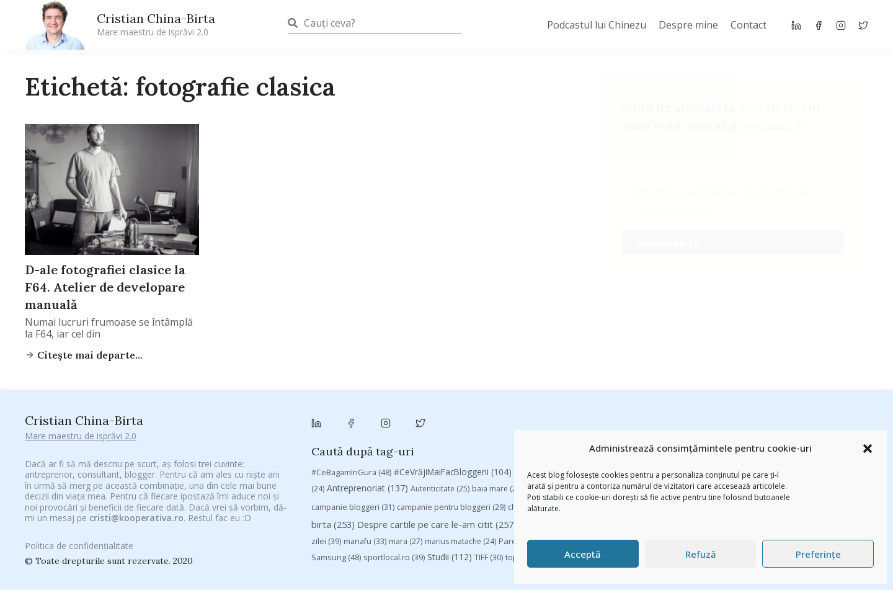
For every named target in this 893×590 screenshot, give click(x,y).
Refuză (700, 554)
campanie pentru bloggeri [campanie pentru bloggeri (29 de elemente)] (451, 444)
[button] (867, 448)
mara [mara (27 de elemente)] (405, 477)
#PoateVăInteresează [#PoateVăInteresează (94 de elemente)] (565, 408)
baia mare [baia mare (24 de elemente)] (497, 425)
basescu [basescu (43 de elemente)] (548, 425)
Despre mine (688, 25)
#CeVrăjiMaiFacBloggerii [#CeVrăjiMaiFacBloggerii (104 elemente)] (453, 408)
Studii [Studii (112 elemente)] (449, 493)
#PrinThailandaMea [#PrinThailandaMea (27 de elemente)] (660, 408)
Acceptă (582, 554)
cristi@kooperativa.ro (136, 502)
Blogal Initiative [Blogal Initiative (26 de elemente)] (608, 425)
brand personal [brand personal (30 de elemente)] (681, 425)
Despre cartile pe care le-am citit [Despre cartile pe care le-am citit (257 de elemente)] (437, 460)
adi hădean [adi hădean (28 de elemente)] (807, 408)
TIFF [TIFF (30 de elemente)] (488, 493)
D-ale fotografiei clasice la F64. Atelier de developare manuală (105, 287)
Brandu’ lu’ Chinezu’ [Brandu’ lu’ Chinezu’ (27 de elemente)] (760, 425)
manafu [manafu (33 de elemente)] (365, 477)
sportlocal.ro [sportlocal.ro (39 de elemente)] (394, 493)
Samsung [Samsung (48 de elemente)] (336, 493)
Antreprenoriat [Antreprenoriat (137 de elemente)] (367, 425)
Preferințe (818, 554)
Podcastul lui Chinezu (596, 25)
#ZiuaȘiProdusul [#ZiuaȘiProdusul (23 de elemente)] (741, 408)
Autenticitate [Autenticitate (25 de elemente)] (440, 425)
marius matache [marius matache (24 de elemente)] (460, 477)
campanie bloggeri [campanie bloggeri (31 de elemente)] (352, 444)
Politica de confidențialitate (79, 539)
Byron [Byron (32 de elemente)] (822, 425)
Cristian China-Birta (156, 24)
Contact (748, 25)
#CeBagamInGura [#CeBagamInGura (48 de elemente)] (351, 408)
